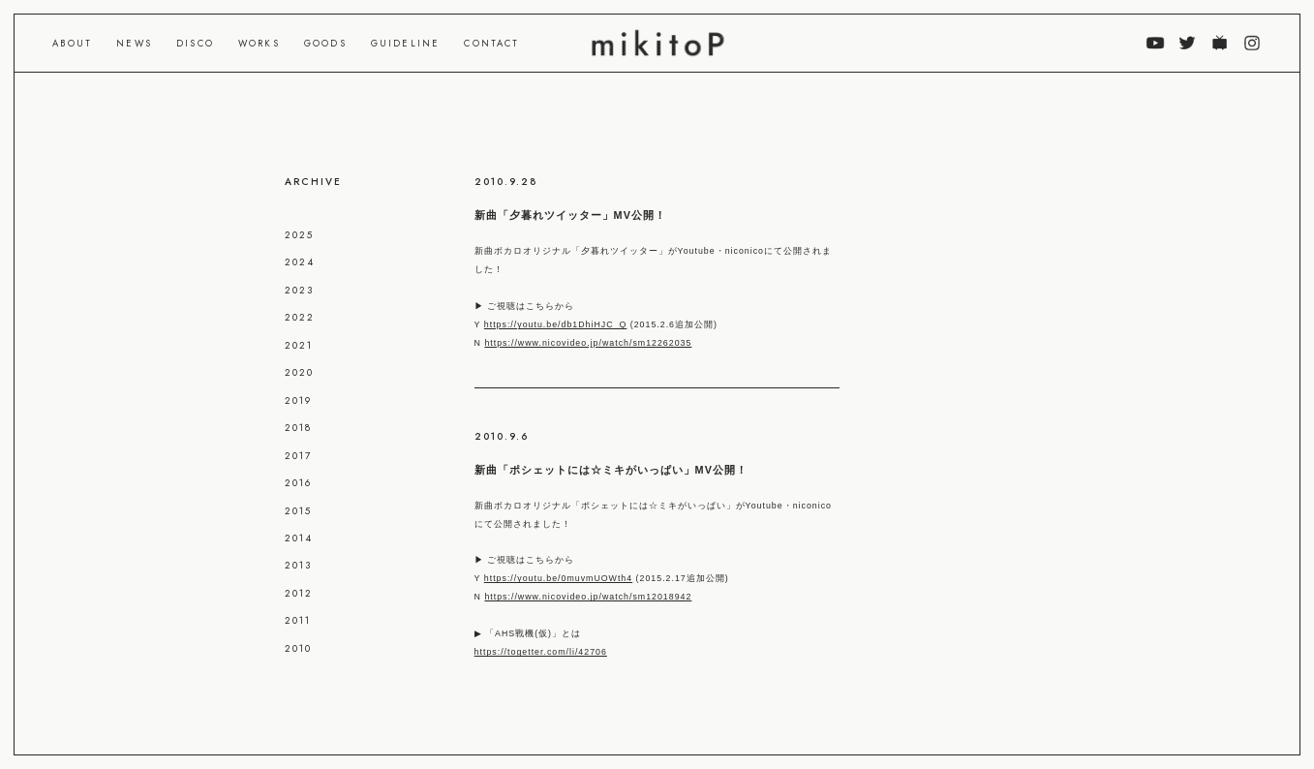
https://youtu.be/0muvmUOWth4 (558, 578)
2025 (299, 235)
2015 (298, 511)
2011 (298, 620)
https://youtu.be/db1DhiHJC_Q (555, 324)
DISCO (195, 43)
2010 (298, 648)
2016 (298, 483)
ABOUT (72, 43)
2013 (298, 565)
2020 (299, 372)
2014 (299, 538)
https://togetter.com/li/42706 (540, 652)
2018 (298, 427)
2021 (299, 345)
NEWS (133, 43)
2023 (299, 290)
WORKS (259, 43)
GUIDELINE (405, 43)
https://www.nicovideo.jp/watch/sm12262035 (587, 343)
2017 (298, 455)
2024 (300, 262)
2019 (298, 400)
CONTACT (491, 43)
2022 (300, 317)
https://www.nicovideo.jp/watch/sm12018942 (587, 596)
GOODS (325, 43)
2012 (299, 593)
